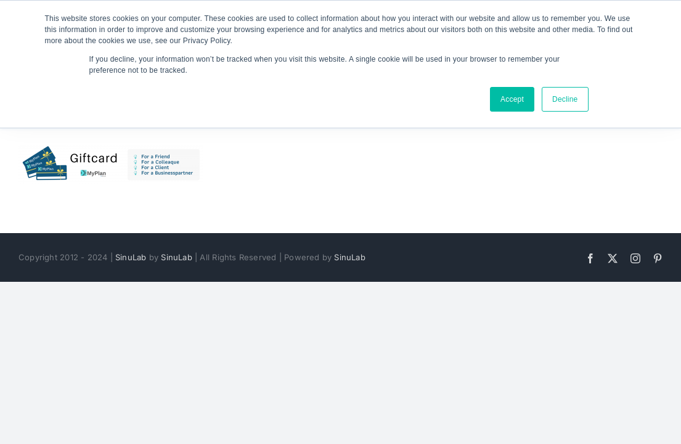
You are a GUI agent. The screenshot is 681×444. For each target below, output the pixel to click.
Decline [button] (565, 99)
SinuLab (130, 257)
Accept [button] (512, 99)
